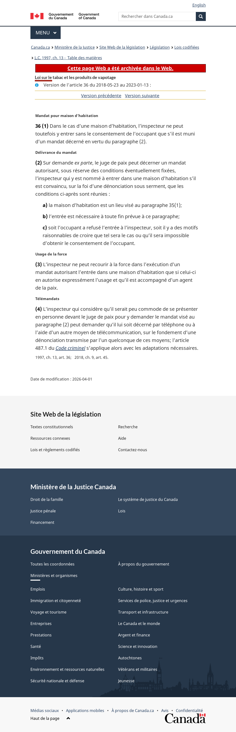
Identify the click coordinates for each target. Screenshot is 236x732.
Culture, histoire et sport (140, 589)
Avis (165, 710)
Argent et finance (134, 635)
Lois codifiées (186, 47)
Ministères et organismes (53, 575)
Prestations (41, 635)
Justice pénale (43, 511)
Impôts (37, 658)
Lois (121, 511)
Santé (35, 646)
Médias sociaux (44, 710)
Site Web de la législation (122, 47)
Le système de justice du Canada (148, 499)
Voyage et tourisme (48, 612)
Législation (160, 47)
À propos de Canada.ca (133, 710)
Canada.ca (40, 47)
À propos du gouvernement (143, 564)
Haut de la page (50, 718)
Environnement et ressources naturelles (67, 669)
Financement (42, 522)
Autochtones (130, 658)
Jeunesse (126, 680)
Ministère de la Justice (75, 47)
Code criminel (70, 348)
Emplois (37, 589)
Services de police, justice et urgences (153, 600)
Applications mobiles (85, 710)
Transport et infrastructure (143, 612)
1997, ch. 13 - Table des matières (68, 57)
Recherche (128, 426)
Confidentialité (189, 710)
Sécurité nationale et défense (57, 680)
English (199, 5)
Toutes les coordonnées (52, 564)
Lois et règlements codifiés (55, 449)
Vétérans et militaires (137, 669)
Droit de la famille (46, 499)
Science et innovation (137, 646)
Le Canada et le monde (139, 623)
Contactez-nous (132, 449)
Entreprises (41, 623)
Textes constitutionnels (51, 426)
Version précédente (101, 95)
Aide (122, 438)
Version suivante (142, 95)
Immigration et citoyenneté (55, 600)
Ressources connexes (50, 438)
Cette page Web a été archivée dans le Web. (120, 68)
